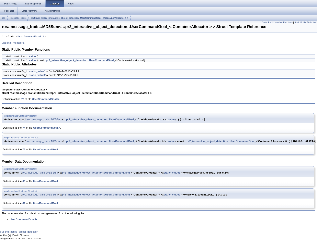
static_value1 (37, 71)
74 (23, 127)
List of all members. (13, 42)
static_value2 (37, 75)
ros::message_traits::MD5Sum (44, 119)
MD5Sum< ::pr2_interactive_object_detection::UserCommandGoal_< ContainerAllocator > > (79, 18)
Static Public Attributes (305, 22)
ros (3, 18)
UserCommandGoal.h (31, 37)
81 (23, 203)
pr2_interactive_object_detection (19, 231)
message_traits (18, 18)
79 (23, 149)
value (32, 56)
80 (23, 181)
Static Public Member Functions (277, 22)
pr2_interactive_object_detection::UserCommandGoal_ (80, 60)
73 (22, 99)
